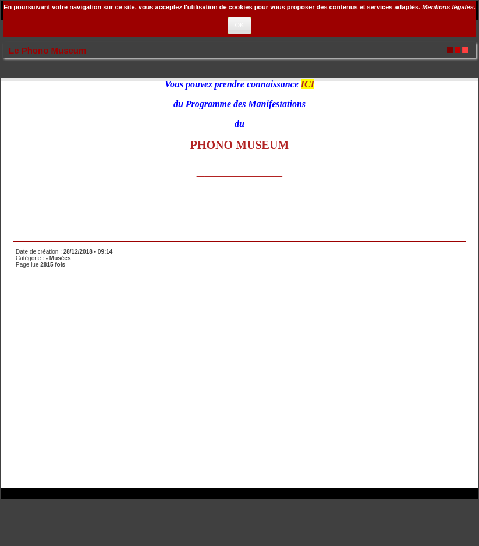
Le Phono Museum (47, 50)
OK (239, 25)
